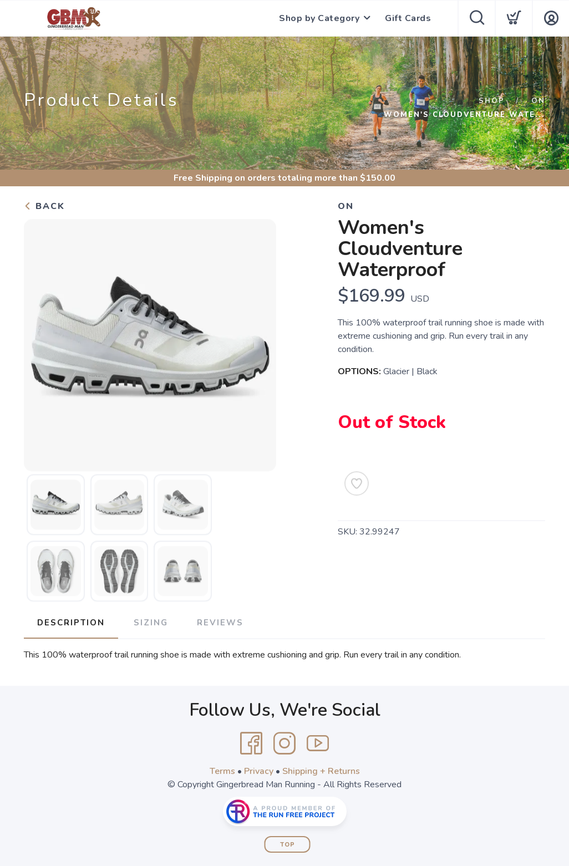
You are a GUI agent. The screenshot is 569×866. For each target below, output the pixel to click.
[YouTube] (317, 743)
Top (287, 844)
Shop (492, 101)
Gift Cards (408, 18)
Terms (222, 771)
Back (44, 206)
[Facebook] (251, 743)
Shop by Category (319, 18)
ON (538, 101)
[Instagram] (284, 743)
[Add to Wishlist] (356, 483)
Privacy (258, 771)
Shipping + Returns (321, 771)
